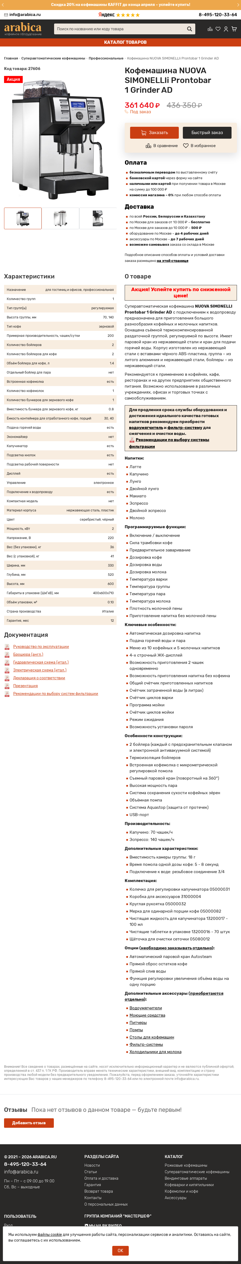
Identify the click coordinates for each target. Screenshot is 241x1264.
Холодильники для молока (155, 1051)
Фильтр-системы (146, 1044)
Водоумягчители (146, 1008)
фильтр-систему (184, 427)
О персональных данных (106, 1204)
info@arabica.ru (25, 14)
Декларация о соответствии (39, 678)
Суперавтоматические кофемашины (197, 1172)
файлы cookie (50, 1234)
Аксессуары (175, 1198)
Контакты (92, 1198)
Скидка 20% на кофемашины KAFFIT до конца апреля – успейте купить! (120, 4)
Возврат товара (98, 1191)
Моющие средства (147, 1015)
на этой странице (173, 261)
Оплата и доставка (101, 1178)
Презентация (25, 686)
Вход (8, 1226)
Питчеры (138, 1022)
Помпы (136, 1029)
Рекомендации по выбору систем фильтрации (55, 693)
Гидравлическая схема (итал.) (41, 662)
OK (120, 1250)
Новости (92, 1165)
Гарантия (92, 1185)
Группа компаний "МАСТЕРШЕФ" (117, 1216)
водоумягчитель (146, 427)
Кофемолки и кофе (181, 1191)
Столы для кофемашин (152, 1037)
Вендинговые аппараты (186, 1178)
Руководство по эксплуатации (41, 646)
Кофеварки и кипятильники (189, 1185)
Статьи (90, 1172)
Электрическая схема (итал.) (40, 670)
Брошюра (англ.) (28, 654)
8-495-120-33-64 (218, 14)
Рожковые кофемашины (186, 1165)
